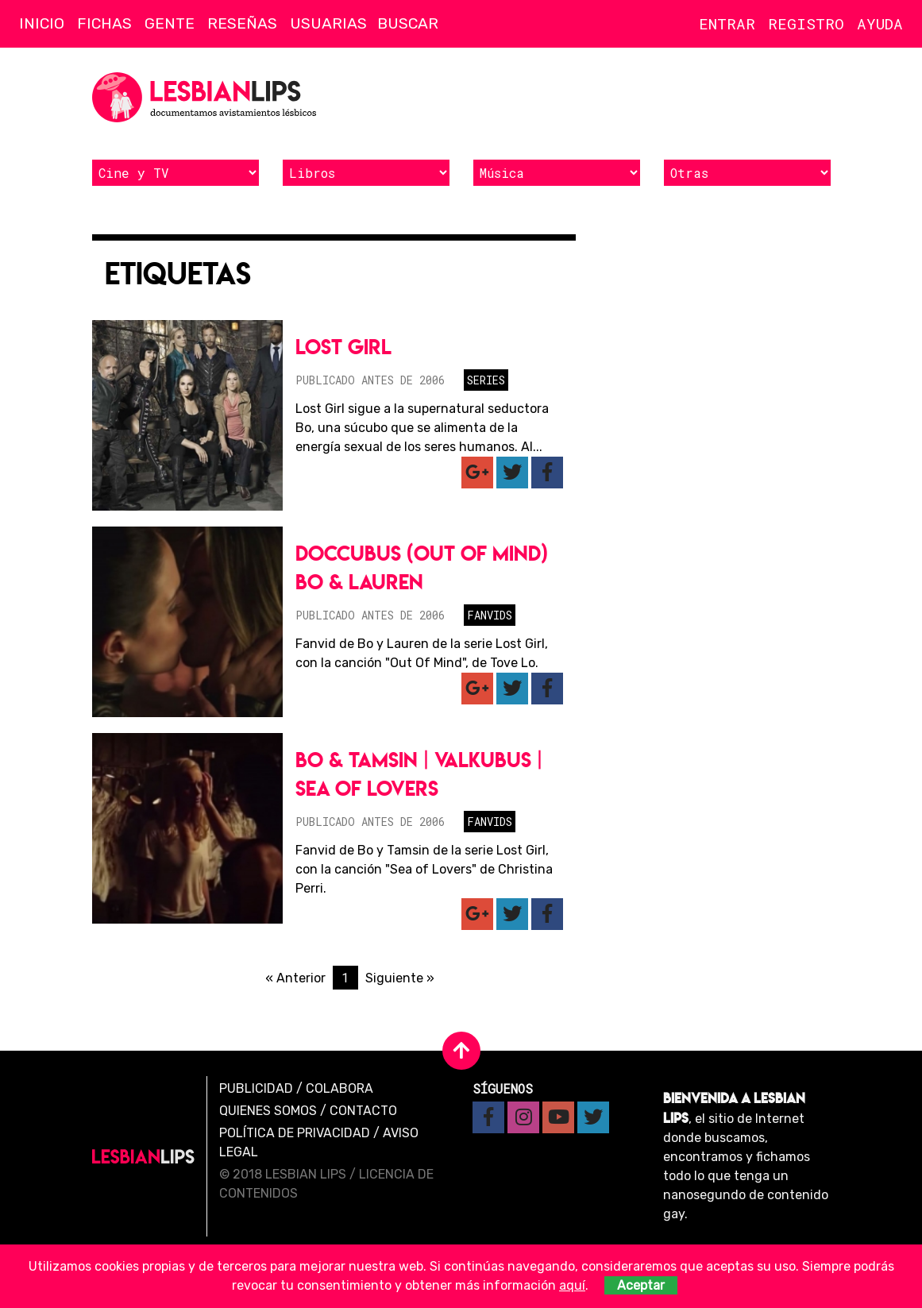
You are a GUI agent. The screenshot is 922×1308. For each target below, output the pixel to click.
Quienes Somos (268, 1110)
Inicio (41, 23)
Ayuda (880, 23)
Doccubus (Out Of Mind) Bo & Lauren (421, 567)
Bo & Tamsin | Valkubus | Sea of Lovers (418, 774)
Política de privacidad (294, 1132)
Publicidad (256, 1088)
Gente (170, 23)
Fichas (104, 23)
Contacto (363, 1110)
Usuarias (328, 23)
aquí (572, 1285)
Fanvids (489, 615)
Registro (806, 23)
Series (486, 380)
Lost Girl (343, 347)
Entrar (727, 23)
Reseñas (242, 23)
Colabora (339, 1088)
